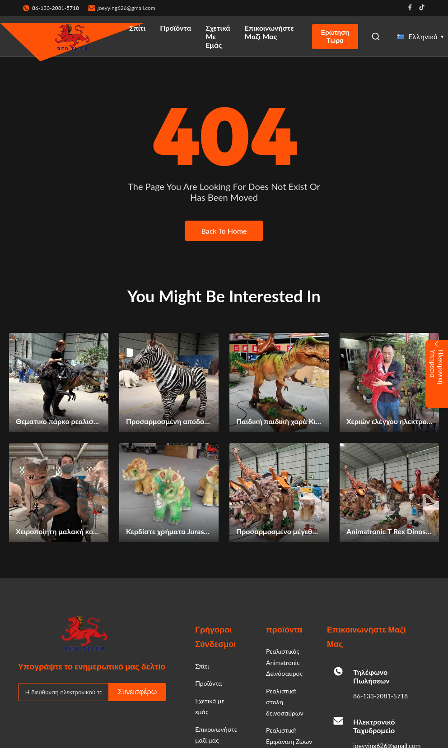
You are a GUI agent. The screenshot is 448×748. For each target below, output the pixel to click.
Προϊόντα (175, 27)
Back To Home (224, 230)
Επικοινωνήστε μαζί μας (269, 32)
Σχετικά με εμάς (217, 36)
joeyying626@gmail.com (126, 8)
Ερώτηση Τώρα (335, 36)
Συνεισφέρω (137, 692)
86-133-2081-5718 (380, 696)
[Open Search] (376, 36)
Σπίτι (137, 27)
